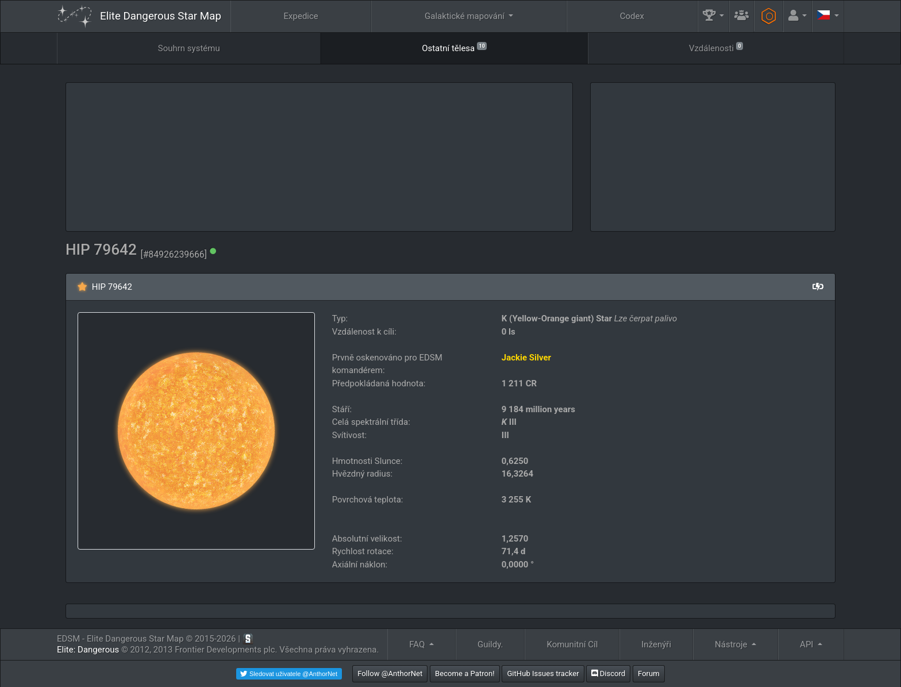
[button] (714, 16)
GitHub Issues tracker (543, 673)
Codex (632, 16)
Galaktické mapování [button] (466, 16)
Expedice (301, 16)
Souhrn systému (189, 48)
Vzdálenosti (716, 47)
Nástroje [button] (732, 644)
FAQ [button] (418, 644)
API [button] (807, 644)
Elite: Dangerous (88, 649)
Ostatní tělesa (454, 47)
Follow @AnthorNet (389, 673)
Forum (649, 673)
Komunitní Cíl (572, 644)
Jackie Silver (526, 357)
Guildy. (490, 644)
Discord (608, 673)
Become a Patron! (465, 673)
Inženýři (656, 644)
